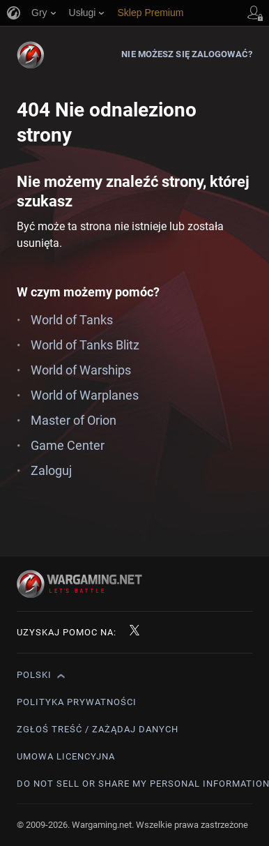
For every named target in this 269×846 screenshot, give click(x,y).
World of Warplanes (85, 395)
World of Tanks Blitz (85, 345)
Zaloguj (51, 470)
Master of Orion (73, 420)
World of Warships (81, 370)
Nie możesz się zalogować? (186, 54)
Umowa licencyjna (66, 756)
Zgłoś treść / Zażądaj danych (97, 729)
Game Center (68, 445)
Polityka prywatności (77, 702)
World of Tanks (72, 319)
